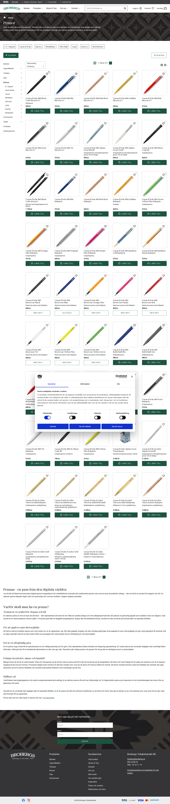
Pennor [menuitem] (6, 82)
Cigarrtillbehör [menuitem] (8, 68)
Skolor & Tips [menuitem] (51, 8)
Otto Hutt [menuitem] (8, 102)
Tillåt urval (85, 426)
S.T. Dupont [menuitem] (9, 87)
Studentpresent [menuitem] (9, 131)
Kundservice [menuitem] (94, 754)
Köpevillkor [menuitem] (92, 782)
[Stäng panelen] (132, 376)
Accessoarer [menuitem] (8, 117)
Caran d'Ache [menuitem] (9, 90)
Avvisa (53, 426)
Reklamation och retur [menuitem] (97, 789)
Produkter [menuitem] (37, 8)
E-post (59, 721)
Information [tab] (85, 384)
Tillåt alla (117, 426)
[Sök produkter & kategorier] (106, 8)
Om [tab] (118, 384)
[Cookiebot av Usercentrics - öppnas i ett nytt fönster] (117, 376)
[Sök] (125, 8)
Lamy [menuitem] (7, 105)
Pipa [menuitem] (5, 78)
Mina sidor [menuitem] (92, 774)
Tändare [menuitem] (6, 73)
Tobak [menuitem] (5, 122)
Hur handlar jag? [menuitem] (94, 778)
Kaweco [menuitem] (8, 109)
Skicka (85, 741)
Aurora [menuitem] (7, 94)
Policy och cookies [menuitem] (95, 786)
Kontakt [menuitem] (75, 8)
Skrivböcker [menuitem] (9, 113)
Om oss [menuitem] (63, 8)
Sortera (160, 55)
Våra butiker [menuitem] (93, 759)
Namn (59, 731)
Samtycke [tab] (51, 384)
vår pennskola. (49, 698)
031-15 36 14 (132, 762)
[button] (150, 8)
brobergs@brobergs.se (136, 759)
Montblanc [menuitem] (9, 98)
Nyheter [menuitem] (27, 8)
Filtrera (12, 55)
